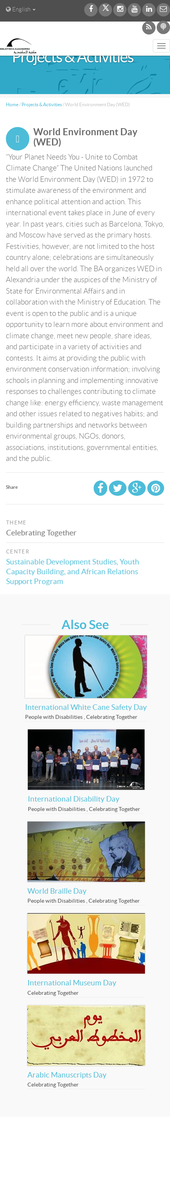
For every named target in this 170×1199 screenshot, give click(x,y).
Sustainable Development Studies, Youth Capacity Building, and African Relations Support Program (74, 572)
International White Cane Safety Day (86, 707)
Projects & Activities (42, 104)
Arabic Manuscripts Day (67, 1075)
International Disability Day (73, 799)
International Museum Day (71, 983)
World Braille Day (57, 891)
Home (12, 104)
